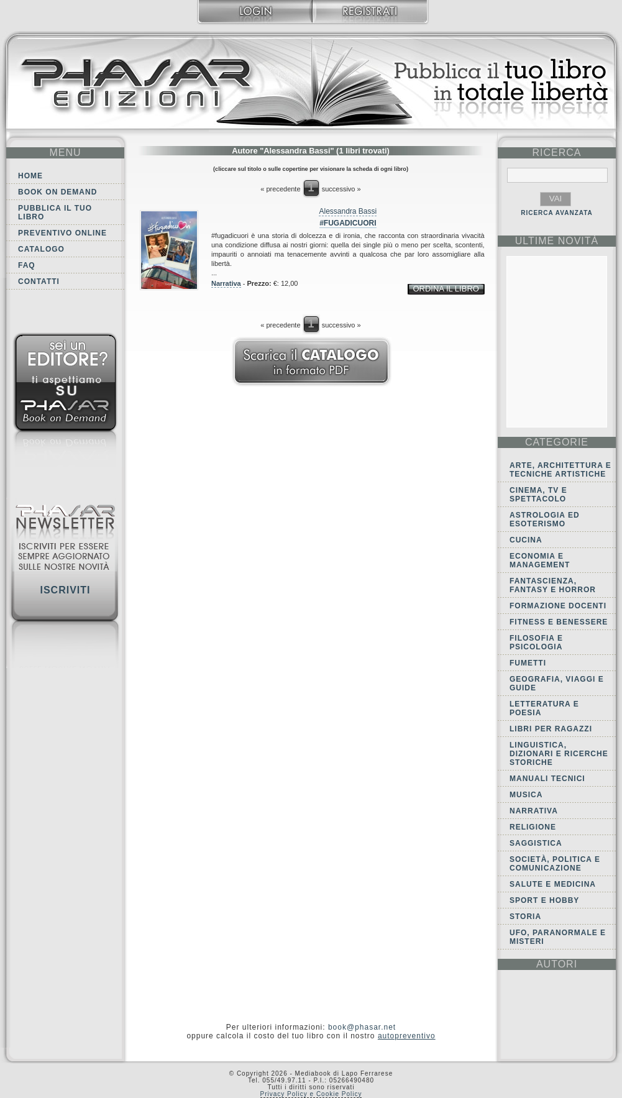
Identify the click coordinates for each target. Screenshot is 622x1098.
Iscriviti (65, 590)
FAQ (26, 265)
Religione (533, 827)
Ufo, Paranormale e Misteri (558, 937)
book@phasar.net (362, 1027)
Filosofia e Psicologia (536, 642)
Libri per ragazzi (551, 729)
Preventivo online (62, 233)
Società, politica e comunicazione (555, 863)
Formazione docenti (558, 606)
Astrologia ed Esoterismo (545, 519)
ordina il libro (445, 288)
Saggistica (536, 843)
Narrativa (226, 283)
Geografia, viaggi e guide (557, 683)
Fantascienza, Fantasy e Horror (553, 585)
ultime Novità (557, 241)
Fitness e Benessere (559, 622)
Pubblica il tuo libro (55, 212)
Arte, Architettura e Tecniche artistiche (560, 469)
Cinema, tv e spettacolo (538, 494)
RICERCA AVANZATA (557, 212)
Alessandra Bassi (348, 211)
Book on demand (57, 192)
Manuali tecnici (547, 778)
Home (30, 176)
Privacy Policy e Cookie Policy (311, 1094)
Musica (526, 794)
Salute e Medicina (553, 884)
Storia (525, 916)
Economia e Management (540, 560)
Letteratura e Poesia (544, 708)
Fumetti (528, 663)
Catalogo (41, 249)
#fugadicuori (347, 223)
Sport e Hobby (544, 900)
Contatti (39, 281)
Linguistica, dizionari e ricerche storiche (559, 754)
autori (556, 964)
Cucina (526, 540)
